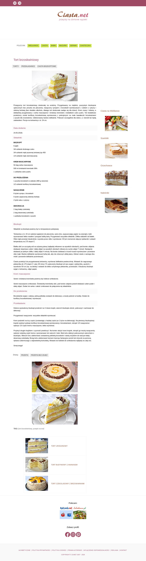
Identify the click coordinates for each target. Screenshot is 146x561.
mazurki (63, 45)
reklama (114, 550)
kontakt (123, 550)
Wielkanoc (33, 45)
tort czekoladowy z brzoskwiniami (67, 484)
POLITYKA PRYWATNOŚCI (41, 550)
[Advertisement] (116, 74)
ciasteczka (85, 45)
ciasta (45, 45)
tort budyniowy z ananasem (64, 465)
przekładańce (28, 66)
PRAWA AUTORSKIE (75, 550)
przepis (24, 355)
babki (53, 45)
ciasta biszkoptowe (47, 66)
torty (16, 66)
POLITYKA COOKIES (59, 550)
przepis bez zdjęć (39, 355)
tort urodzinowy (59, 446)
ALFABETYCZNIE (24, 550)
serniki (73, 45)
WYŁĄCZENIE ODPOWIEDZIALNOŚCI (96, 550)
